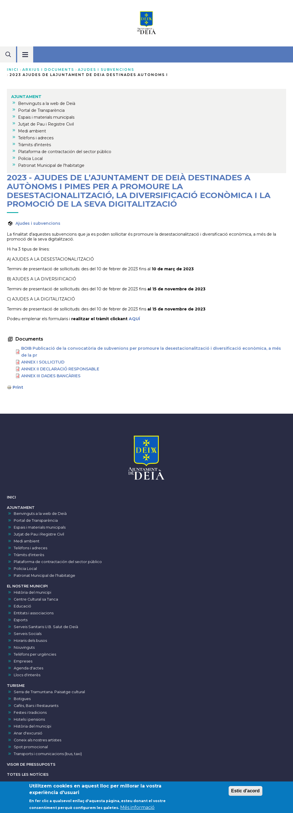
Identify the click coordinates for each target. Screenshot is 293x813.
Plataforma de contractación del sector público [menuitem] (64, 151)
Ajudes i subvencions (37, 223)
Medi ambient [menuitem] (32, 131)
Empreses (23, 661)
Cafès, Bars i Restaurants (36, 705)
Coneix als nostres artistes (37, 740)
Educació (22, 606)
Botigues (22, 699)
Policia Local (25, 568)
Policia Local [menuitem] (30, 158)
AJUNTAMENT (21, 507)
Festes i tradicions (30, 712)
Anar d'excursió (28, 733)
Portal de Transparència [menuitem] (41, 110)
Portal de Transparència (36, 520)
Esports (20, 620)
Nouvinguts (24, 647)
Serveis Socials (27, 634)
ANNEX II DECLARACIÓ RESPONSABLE (60, 369)
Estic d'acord (245, 793)
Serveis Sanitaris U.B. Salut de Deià (46, 627)
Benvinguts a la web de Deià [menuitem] (46, 103)
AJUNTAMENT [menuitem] (26, 96)
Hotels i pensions (29, 719)
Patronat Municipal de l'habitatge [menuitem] (51, 165)
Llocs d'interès (27, 675)
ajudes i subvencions (106, 69)
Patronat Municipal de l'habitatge (44, 575)
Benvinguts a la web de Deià (40, 513)
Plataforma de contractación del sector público (58, 562)
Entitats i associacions (34, 613)
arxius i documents (48, 69)
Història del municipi (32, 592)
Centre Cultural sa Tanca (36, 599)
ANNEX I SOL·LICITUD (42, 362)
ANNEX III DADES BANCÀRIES (50, 375)
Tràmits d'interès (29, 555)
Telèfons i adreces (30, 548)
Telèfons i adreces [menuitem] (36, 137)
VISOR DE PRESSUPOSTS (31, 764)
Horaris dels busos (30, 640)
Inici (13, 69)
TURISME (16, 685)
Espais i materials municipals (40, 527)
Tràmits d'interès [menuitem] (34, 144)
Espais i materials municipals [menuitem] (46, 117)
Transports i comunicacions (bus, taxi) (48, 754)
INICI (11, 497)
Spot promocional (31, 747)
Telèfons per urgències (35, 654)
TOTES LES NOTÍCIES (28, 774)
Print (18, 387)
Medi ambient (26, 541)
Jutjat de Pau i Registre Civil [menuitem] (46, 124)
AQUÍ (134, 318)
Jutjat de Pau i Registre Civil (39, 534)
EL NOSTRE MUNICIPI (27, 586)
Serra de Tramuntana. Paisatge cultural (49, 692)
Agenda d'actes (28, 668)
